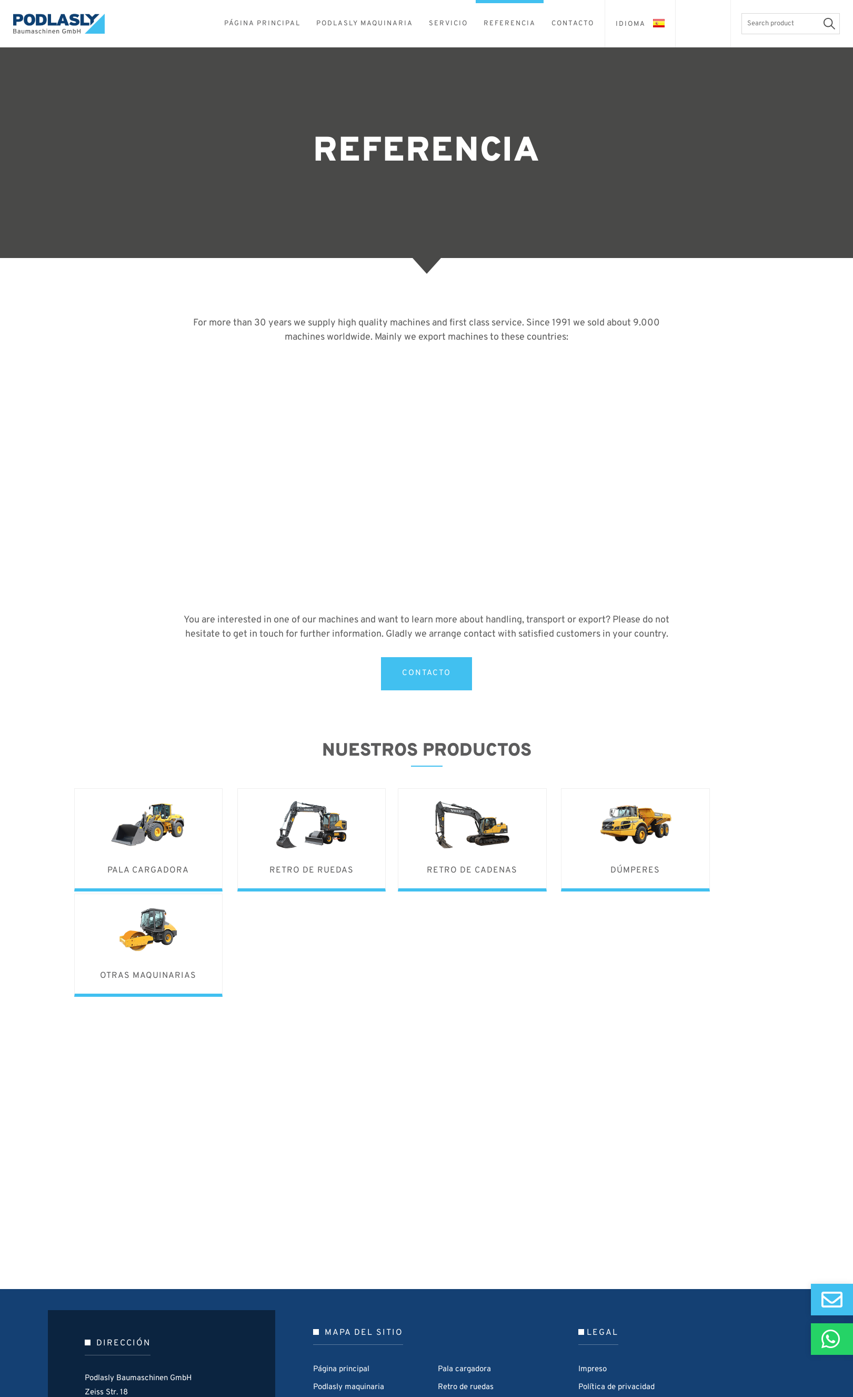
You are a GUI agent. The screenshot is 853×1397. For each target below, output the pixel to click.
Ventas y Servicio (344, 1297)
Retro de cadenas (468, 1297)
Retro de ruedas (466, 1279)
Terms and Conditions (616, 1297)
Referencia (332, 1315)
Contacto (329, 1332)
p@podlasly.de (151, 1342)
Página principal (341, 1261)
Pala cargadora (464, 1261)
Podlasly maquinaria (348, 1279)
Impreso (592, 1261)
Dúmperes (456, 1315)
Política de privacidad (616, 1279)
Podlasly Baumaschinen (65, 24)
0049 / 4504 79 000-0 (169, 1328)
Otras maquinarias (470, 1332)
